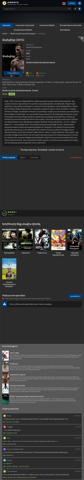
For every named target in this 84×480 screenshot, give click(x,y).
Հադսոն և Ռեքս (11, 422)
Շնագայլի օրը (10, 433)
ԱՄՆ (28, 53)
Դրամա (35, 90)
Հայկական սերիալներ (24, 25)
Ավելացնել (75, 296)
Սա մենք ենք (9, 444)
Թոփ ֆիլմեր (65, 30)
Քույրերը (8, 455)
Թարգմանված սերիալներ (70, 25)
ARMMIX (5, 34)
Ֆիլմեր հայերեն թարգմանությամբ (23, 34)
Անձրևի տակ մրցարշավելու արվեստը (20, 477)
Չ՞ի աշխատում (76, 157)
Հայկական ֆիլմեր (47, 25)
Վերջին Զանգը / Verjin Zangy (16, 466)
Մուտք (71, 3)
